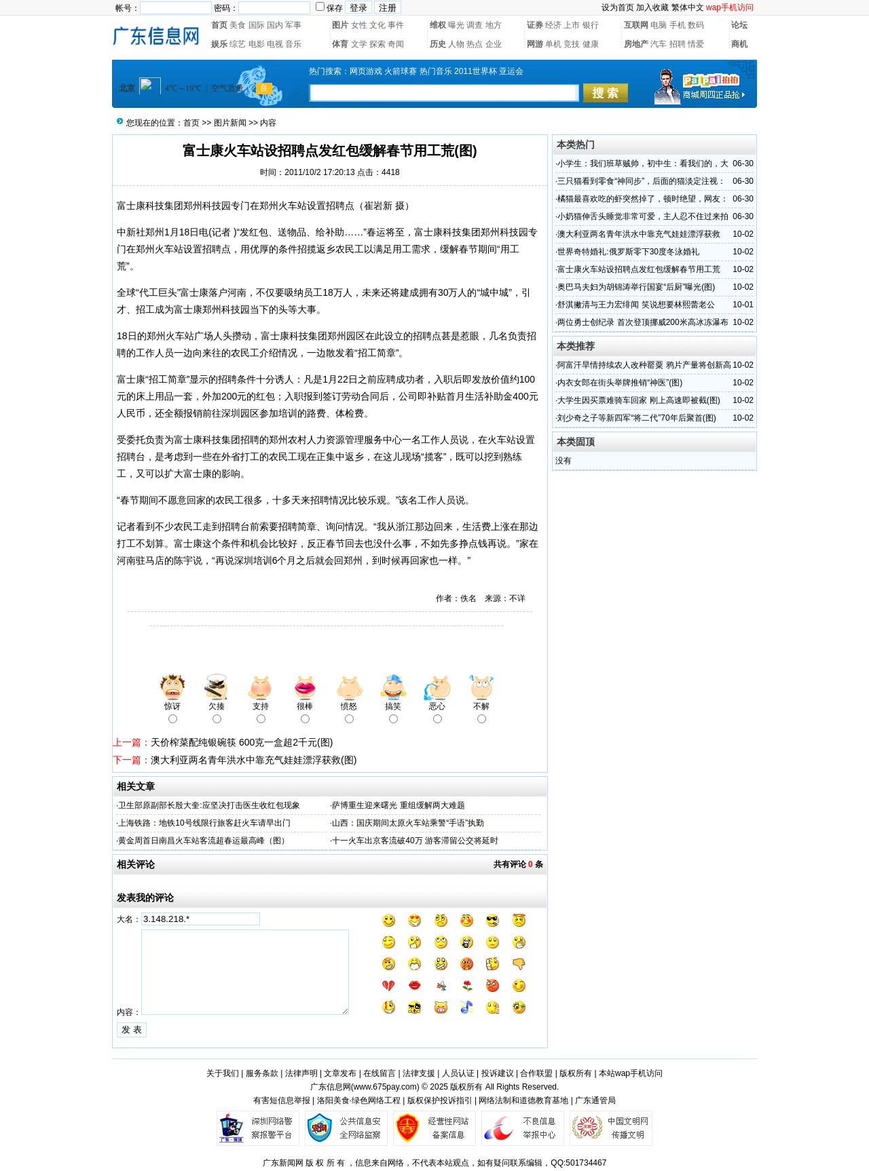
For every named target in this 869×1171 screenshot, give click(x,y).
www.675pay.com (385, 1087)
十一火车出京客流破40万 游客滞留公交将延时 (415, 840)
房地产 (636, 44)
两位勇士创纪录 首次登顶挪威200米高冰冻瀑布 (642, 322)
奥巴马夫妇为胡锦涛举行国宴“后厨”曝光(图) (636, 287)
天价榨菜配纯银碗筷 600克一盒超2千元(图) (242, 742)
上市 (571, 25)
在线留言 (379, 1073)
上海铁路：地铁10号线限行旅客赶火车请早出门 (204, 823)
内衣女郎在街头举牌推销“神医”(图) (619, 382)
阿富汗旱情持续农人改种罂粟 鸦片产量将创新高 (644, 365)
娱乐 (219, 44)
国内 (275, 25)
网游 (535, 44)
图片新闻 (230, 123)
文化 (377, 25)
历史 (438, 44)
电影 (256, 44)
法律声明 (301, 1073)
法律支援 (419, 1073)
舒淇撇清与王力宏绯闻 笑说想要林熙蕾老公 (635, 304)
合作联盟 (536, 1073)
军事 (293, 25)
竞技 (571, 44)
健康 (591, 44)
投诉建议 (497, 1073)
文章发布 (340, 1073)
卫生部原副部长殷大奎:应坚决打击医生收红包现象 (208, 805)
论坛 (739, 25)
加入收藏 (652, 7)
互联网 (636, 25)
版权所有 (575, 1073)
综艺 (237, 44)
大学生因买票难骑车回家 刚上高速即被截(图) (638, 400)
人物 (456, 44)
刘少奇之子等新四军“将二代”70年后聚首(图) (636, 418)
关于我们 (222, 1073)
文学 (359, 44)
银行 (591, 25)
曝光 (456, 25)
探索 (377, 44)
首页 (219, 25)
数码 (696, 25)
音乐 (293, 44)
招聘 (677, 44)
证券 (535, 25)
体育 (340, 44)
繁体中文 (687, 7)
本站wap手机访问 (631, 1073)
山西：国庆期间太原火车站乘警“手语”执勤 (408, 823)
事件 (396, 25)
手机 (677, 25)
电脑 (658, 25)
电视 (275, 44)
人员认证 (458, 1073)
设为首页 (618, 7)
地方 (493, 25)
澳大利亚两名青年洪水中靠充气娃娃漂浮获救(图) (253, 759)
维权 (438, 25)
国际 (256, 25)
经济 (553, 25)
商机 (739, 44)
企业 (493, 44)
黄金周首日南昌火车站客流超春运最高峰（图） (203, 840)
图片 (340, 25)
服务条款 (262, 1073)
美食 (237, 25)
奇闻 (396, 44)
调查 (474, 25)
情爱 (696, 44)
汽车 (658, 44)
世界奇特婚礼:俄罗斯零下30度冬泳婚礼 (628, 251)
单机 (553, 44)
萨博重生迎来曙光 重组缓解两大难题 (398, 805)
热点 (474, 44)
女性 (359, 25)
